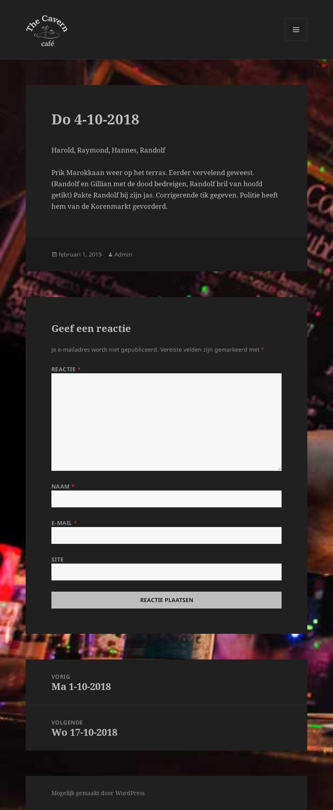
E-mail (64, 523)
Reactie (66, 369)
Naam (63, 486)
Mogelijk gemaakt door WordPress (98, 793)
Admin (123, 254)
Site (57, 559)
